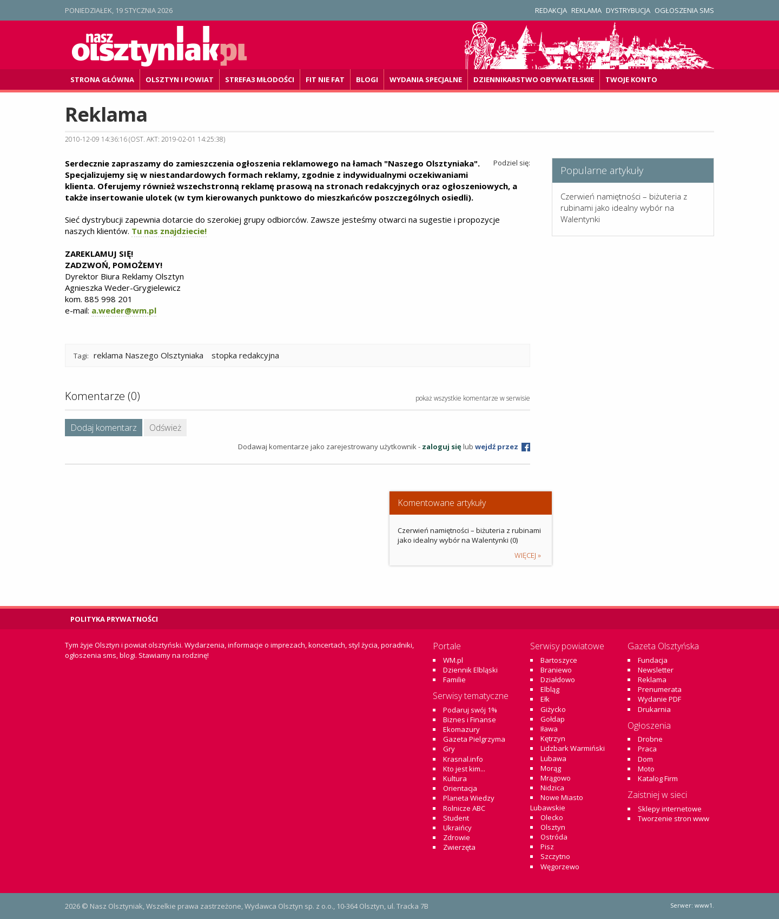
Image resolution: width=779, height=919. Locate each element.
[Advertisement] (633, 500)
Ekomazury (461, 729)
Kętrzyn (552, 738)
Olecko (551, 817)
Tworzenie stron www (673, 818)
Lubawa (553, 758)
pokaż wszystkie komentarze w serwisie (472, 398)
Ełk (545, 699)
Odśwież (165, 428)
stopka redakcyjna (245, 355)
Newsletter (656, 670)
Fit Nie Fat (325, 79)
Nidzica (552, 788)
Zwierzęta (459, 847)
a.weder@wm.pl (123, 310)
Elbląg (549, 689)
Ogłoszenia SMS (684, 10)
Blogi (367, 79)
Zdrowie (456, 837)
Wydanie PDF (659, 699)
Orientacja (460, 788)
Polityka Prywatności (114, 619)
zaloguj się (441, 446)
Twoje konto (631, 79)
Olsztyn (552, 827)
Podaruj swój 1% (470, 710)
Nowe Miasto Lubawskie (556, 802)
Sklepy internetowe (670, 809)
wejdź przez (502, 446)
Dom (645, 759)
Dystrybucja (628, 10)
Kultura (455, 778)
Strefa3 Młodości (259, 79)
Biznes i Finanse (469, 719)
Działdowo (557, 679)
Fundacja (653, 660)
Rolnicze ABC (464, 808)
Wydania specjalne (426, 79)
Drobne (650, 739)
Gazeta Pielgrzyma (474, 739)
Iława (549, 729)
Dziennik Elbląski (470, 670)
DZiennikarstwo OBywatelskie (533, 79)
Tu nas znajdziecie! (169, 230)
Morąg (550, 768)
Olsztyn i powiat (180, 79)
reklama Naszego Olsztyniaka (148, 355)
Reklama (586, 10)
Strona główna (102, 79)
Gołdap (552, 719)
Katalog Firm (658, 778)
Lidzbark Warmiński (572, 748)
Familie (454, 679)
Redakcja (551, 10)
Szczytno (555, 856)
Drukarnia (654, 709)
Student (456, 818)
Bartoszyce (558, 660)
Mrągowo (555, 778)
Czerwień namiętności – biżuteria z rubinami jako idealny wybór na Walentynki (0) (469, 535)
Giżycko (553, 709)
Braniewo (556, 670)
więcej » (527, 555)
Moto (646, 769)
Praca (647, 749)
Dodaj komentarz (103, 428)
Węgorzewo (559, 866)
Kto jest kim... (464, 769)
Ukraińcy (457, 828)
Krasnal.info (463, 759)
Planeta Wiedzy (468, 798)
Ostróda (553, 837)
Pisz (547, 846)
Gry (449, 749)
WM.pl (453, 660)
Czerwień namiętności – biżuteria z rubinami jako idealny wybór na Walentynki (623, 207)
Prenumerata (660, 689)
